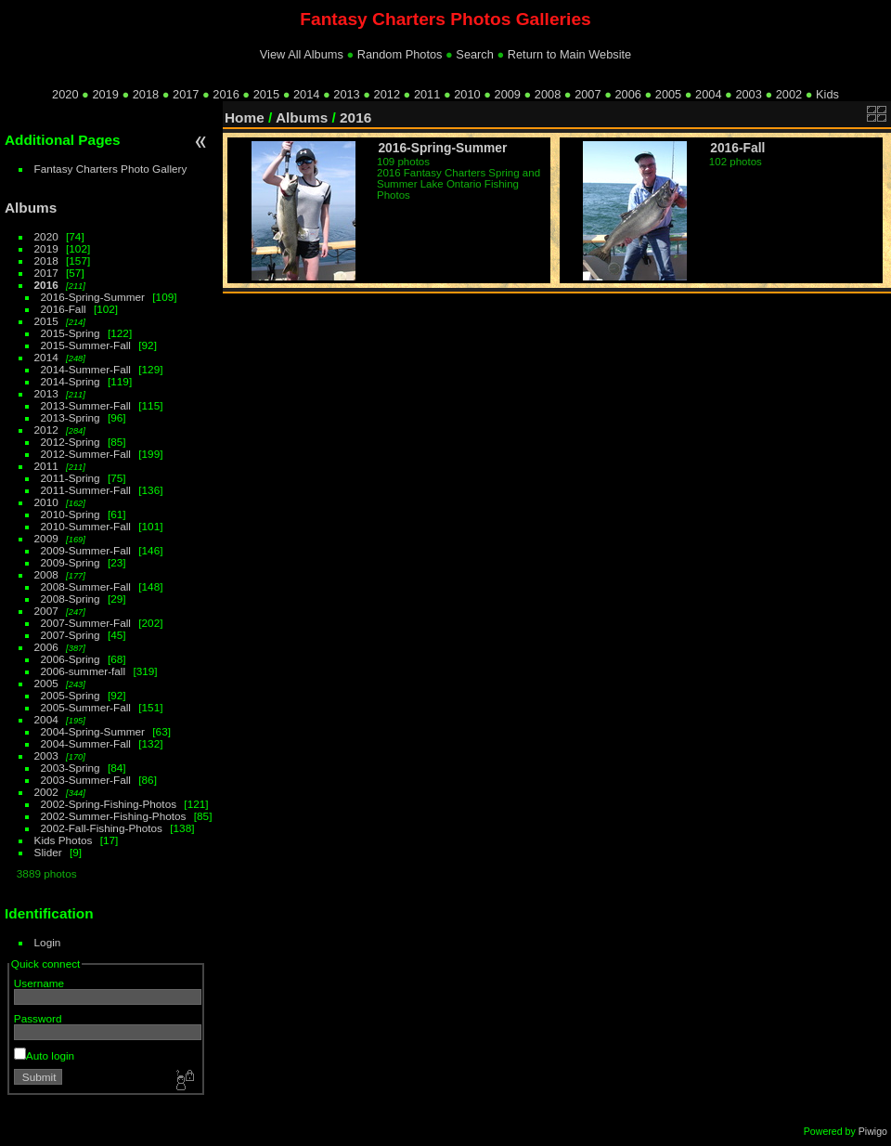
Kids (827, 94)
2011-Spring (70, 478)
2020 (65, 94)
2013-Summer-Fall (86, 405)
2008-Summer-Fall (86, 586)
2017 (186, 94)
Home (245, 117)
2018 (146, 94)
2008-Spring (70, 599)
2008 (548, 94)
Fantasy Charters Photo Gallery (110, 169)
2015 (266, 94)
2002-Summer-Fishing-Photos (114, 816)
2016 (226, 94)
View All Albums (301, 54)
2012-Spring (70, 442)
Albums (31, 207)
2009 (508, 94)
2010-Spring (70, 514)
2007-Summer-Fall (86, 623)
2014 (306, 94)
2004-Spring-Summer (93, 731)
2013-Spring (70, 417)
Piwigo (873, 1131)
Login (47, 942)
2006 (627, 94)
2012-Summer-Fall (86, 454)
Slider (48, 852)
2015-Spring (70, 333)
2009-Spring (70, 562)
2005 (668, 94)
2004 (708, 94)
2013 (346, 94)
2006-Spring (70, 659)
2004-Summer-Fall (86, 743)
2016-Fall (63, 309)
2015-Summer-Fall (86, 345)
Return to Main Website (569, 54)
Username (39, 983)
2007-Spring (70, 635)
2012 (387, 94)
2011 (427, 94)
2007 (587, 94)
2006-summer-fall (83, 671)
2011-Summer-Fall (86, 490)
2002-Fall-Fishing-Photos (101, 828)
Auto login (44, 1055)
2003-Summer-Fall (86, 780)
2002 (789, 94)
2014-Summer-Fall (86, 369)
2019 (105, 94)
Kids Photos (63, 840)
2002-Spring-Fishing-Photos (109, 804)
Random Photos (400, 54)
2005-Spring (70, 695)
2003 (748, 94)
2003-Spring (70, 768)
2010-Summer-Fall (86, 526)
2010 (467, 94)
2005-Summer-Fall (86, 707)
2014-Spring (70, 381)
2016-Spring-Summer (93, 297)
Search (475, 54)
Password (38, 1018)
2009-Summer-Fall (86, 550)
